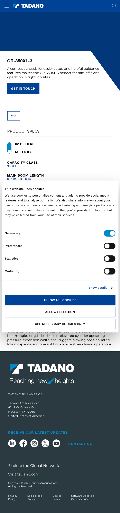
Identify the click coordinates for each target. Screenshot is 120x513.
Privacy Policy (12, 497)
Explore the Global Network (33, 465)
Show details (98, 287)
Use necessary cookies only (60, 324)
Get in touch (23, 88)
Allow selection (60, 312)
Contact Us (80, 444)
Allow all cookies (60, 300)
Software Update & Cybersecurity (82, 497)
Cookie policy (57, 497)
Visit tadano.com (23, 474)
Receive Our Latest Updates (38, 432)
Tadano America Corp (44, 482)
